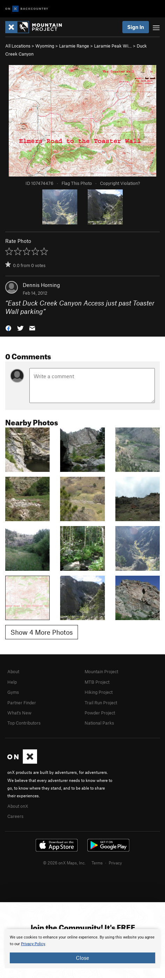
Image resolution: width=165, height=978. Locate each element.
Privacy (115, 862)
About (13, 671)
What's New (19, 712)
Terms (97, 862)
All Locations (17, 46)
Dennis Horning (41, 285)
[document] (82, 948)
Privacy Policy (33, 944)
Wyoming (44, 46)
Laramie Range (74, 46)
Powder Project (100, 712)
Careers (15, 816)
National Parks (99, 723)
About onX (17, 806)
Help (12, 682)
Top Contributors (24, 723)
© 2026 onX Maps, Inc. (64, 862)
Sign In (135, 27)
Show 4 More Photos (41, 632)
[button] (8, 328)
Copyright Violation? (120, 183)
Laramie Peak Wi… (113, 46)
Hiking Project (99, 692)
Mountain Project (101, 671)
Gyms (13, 692)
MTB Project (97, 682)
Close (82, 958)
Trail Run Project (101, 702)
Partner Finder (21, 702)
